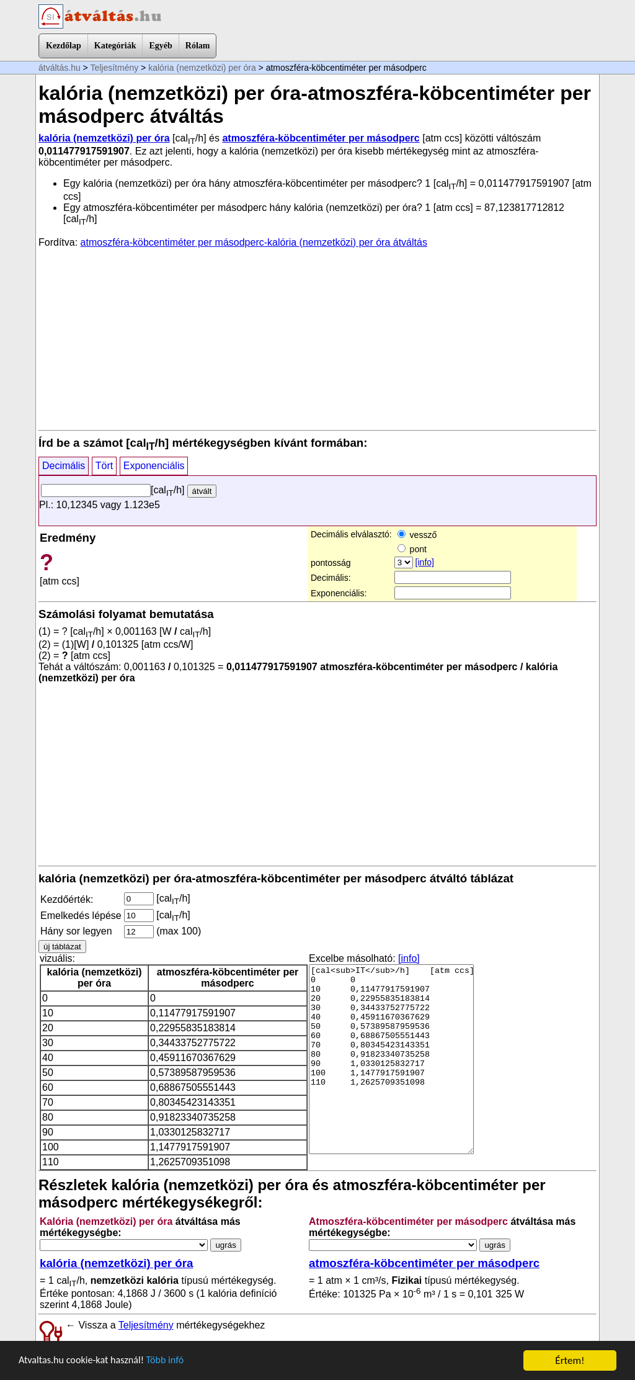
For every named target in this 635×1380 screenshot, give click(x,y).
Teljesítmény (114, 68)
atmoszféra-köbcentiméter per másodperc (320, 138)
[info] (424, 562)
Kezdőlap (63, 45)
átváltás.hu (59, 68)
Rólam (197, 45)
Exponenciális (154, 465)
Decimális (63, 465)
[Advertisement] (317, 338)
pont (412, 549)
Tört (104, 465)
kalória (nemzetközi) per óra (202, 68)
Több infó (173, 1361)
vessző (417, 535)
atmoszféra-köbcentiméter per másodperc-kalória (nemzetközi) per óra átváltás (254, 242)
